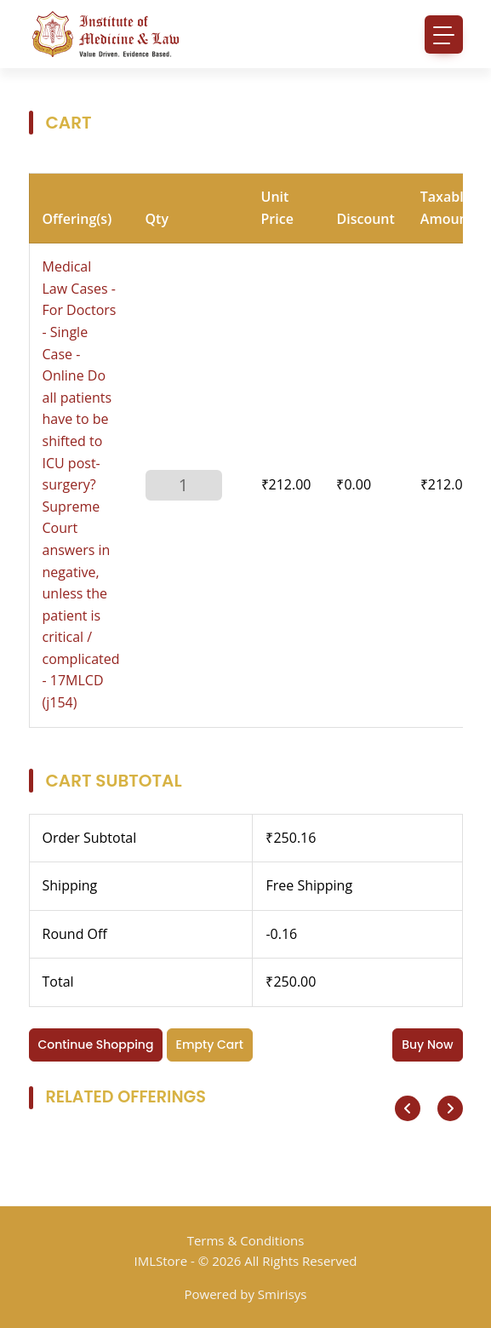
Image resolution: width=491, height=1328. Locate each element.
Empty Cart (209, 1044)
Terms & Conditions (246, 1240)
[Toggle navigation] (444, 34)
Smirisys (282, 1293)
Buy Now (427, 1044)
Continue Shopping (96, 1044)
